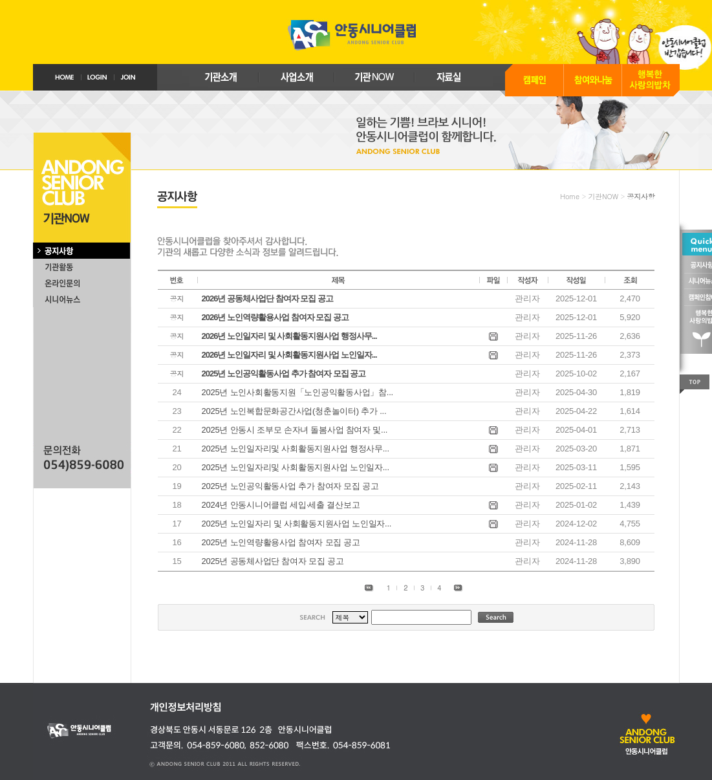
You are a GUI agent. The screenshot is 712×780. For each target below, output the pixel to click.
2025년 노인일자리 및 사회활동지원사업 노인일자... (297, 523)
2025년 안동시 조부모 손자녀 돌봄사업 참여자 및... (295, 430)
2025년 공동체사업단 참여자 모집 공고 (273, 561)
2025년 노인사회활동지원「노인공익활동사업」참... (297, 392)
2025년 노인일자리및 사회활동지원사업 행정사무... (295, 448)
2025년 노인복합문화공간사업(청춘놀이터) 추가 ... (294, 411)
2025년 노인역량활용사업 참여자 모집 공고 (281, 542)
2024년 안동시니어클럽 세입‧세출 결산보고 (281, 505)
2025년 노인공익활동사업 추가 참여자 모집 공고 (290, 486)
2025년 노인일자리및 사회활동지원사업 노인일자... (295, 467)
